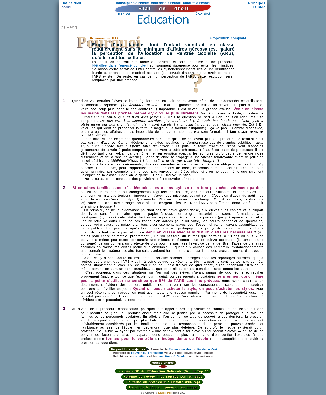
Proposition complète (228, 38)
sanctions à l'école (171, 356)
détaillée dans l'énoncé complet (119, 65)
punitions (141, 356)
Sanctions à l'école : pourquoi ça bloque (163, 387)
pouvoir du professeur (147, 352)
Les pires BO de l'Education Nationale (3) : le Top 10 (163, 371)
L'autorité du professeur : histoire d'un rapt (163, 382)
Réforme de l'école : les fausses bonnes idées (162, 376)
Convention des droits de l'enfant (193, 349)
